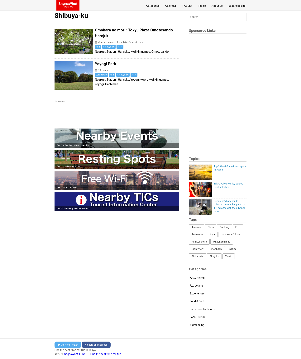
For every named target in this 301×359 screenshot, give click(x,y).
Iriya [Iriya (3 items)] (212, 234)
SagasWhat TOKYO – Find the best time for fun (92, 354)
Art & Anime (197, 277)
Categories (153, 5)
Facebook (96, 344)
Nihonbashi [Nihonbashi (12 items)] (216, 249)
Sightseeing (197, 324)
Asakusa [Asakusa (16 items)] (196, 227)
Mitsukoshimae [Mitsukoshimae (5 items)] (221, 241)
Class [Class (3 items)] (211, 227)
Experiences (197, 293)
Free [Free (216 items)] (237, 227)
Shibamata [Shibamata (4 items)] (197, 256)
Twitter (68, 344)
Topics (202, 5)
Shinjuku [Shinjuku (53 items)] (214, 256)
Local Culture (198, 317)
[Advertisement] (117, 114)
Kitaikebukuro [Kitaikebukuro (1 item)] (199, 241)
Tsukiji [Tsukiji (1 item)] (228, 256)
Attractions (196, 285)
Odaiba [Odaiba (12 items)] (232, 249)
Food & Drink (197, 301)
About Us (217, 5)
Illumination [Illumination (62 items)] (198, 234)
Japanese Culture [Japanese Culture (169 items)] (230, 234)
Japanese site (237, 5)
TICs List (187, 5)
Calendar (170, 5)
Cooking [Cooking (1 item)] (224, 227)
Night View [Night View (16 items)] (197, 249)
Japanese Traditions (202, 309)
